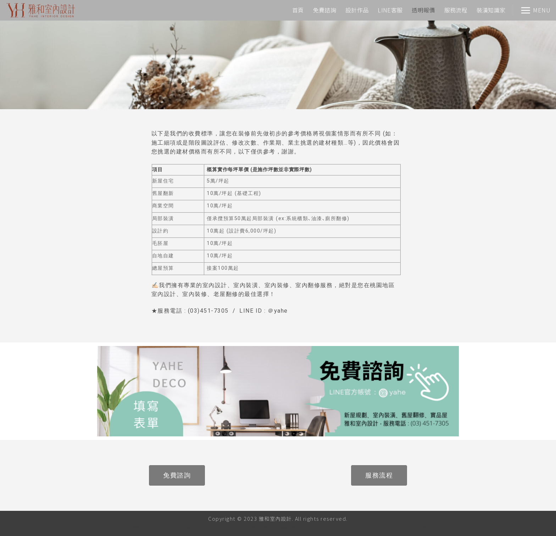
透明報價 (423, 10)
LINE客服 (390, 10)
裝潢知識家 (491, 10)
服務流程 (455, 10)
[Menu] (535, 10)
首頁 (298, 10)
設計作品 (356, 10)
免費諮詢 (324, 10)
